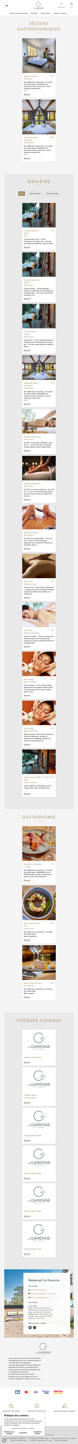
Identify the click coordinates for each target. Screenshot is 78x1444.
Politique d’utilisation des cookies (63, 1438)
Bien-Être (34, 13)
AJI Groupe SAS (48, 1435)
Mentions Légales (61, 1440)
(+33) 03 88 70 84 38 (38, 1290)
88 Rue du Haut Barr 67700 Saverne (43, 1293)
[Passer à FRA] (7, 5)
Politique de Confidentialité (39, 1438)
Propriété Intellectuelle (18, 1440)
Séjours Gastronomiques (19, 13)
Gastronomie (45, 13)
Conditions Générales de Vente (41, 1440)
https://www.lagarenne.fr (39, 1297)
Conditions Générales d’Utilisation (13, 1438)
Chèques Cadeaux (60, 13)
